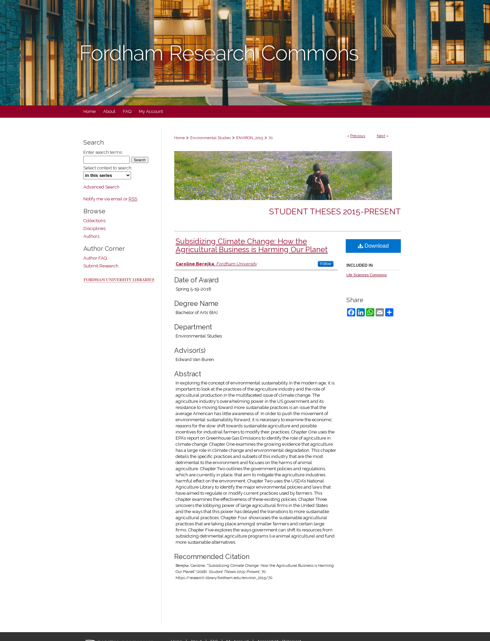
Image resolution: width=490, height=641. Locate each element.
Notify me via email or (110, 198)
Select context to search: (107, 167)
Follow (325, 264)
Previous (357, 136)
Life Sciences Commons (366, 275)
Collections (94, 220)
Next (381, 136)
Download (373, 246)
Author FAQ (95, 258)
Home (179, 138)
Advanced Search (101, 187)
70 (270, 138)
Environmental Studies (210, 138)
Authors (91, 236)
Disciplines (94, 228)
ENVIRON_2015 (249, 138)
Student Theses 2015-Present (335, 211)
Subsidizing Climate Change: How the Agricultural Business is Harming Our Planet (252, 245)
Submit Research (100, 265)
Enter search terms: (103, 152)
